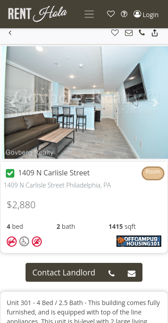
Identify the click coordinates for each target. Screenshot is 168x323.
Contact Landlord (63, 272)
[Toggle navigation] (88, 14)
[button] (111, 14)
